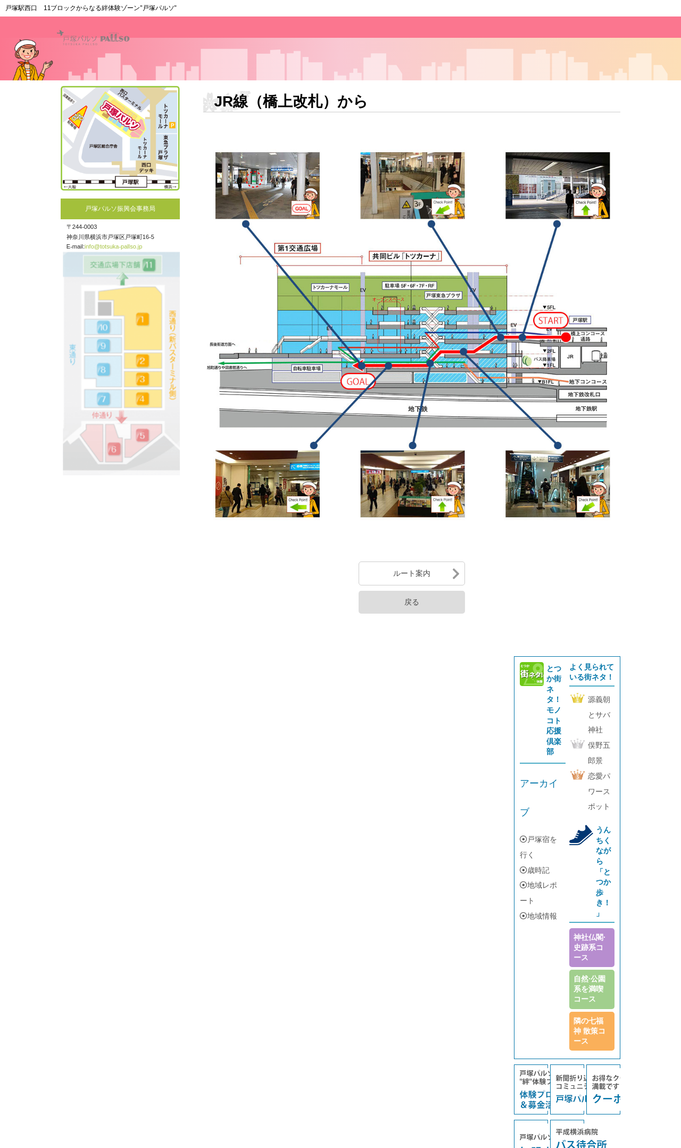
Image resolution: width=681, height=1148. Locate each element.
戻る (411, 602)
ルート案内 (411, 573)
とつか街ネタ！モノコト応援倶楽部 (553, 710)
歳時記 (535, 870)
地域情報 (538, 916)
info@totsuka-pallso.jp (113, 246)
